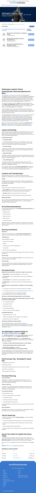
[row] (18, 34)
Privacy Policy (6, 479)
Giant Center (15, 455)
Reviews (4, 484)
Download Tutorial (22, 475)
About (19, 472)
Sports (4, 472)
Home (4, 470)
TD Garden (15, 453)
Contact (5, 482)
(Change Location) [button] (29, 30)
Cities (19, 470)
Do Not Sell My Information (8, 491)
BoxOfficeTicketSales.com (11, 333)
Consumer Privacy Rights (8, 480)
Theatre (5, 475)
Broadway (5, 477)
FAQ (19, 473)
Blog (4, 485)
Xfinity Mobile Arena (17, 457)
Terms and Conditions (23, 477)
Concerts (5, 473)
